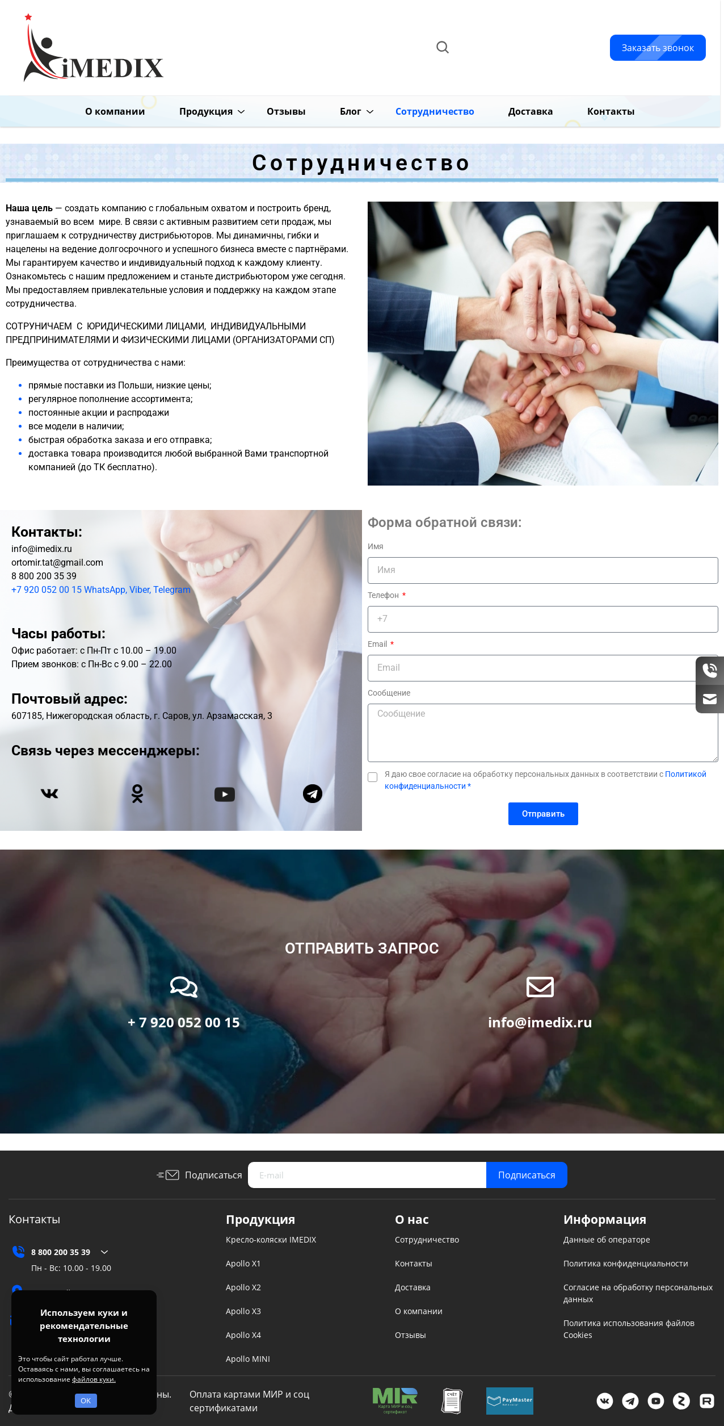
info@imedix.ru (525, 60)
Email (378, 644)
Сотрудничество (427, 1239)
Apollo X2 (243, 1287)
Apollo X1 (243, 1263)
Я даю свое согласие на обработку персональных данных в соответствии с (545, 780)
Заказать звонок (658, 47)
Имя (376, 546)
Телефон (384, 595)
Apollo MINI (248, 1358)
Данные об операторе (606, 1239)
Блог (333, 111)
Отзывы (268, 111)
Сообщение (389, 692)
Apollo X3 (243, 1311)
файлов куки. (94, 1379)
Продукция (188, 111)
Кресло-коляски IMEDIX (271, 1239)
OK (86, 1400)
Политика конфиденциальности (625, 1263)
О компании (98, 111)
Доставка (513, 111)
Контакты (593, 111)
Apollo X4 (243, 1334)
